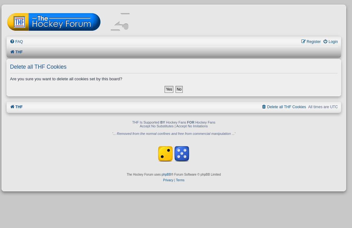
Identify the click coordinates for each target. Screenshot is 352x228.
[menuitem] (16, 42)
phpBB (166, 174)
